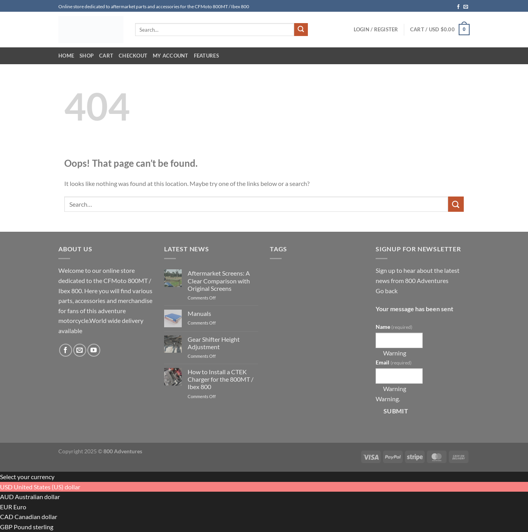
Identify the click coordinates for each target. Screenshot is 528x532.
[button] (376, 29)
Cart (106, 55)
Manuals (199, 313)
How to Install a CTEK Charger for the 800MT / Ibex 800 (220, 379)
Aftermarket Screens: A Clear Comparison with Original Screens (219, 280)
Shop (87, 55)
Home (66, 55)
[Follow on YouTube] (93, 350)
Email (394, 362)
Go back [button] (387, 290)
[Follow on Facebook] (458, 7)
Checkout (133, 55)
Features (206, 55)
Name (394, 326)
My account (170, 55)
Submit (396, 411)
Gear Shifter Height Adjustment (214, 342)
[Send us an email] (465, 7)
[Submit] (300, 29)
